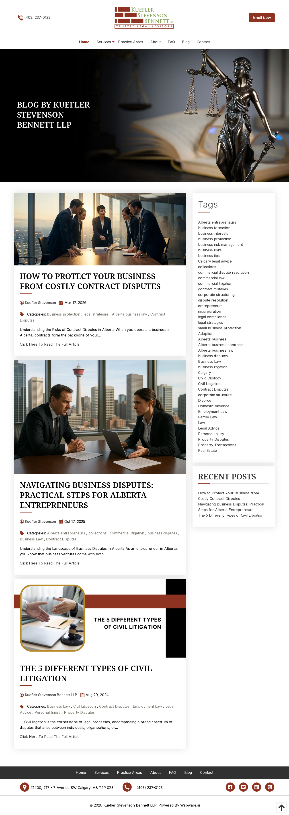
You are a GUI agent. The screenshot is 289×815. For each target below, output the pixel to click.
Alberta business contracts (221, 344)
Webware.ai (190, 805)
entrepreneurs (210, 306)
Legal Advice (208, 428)
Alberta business (212, 339)
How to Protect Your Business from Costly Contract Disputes (90, 281)
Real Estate (207, 450)
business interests (213, 233)
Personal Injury (48, 712)
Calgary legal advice (215, 261)
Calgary (204, 372)
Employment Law (147, 706)
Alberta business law (129, 314)
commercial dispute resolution (223, 272)
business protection (63, 314)
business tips (209, 255)
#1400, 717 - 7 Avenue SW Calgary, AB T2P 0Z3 (66, 787)
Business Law (31, 539)
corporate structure (215, 395)
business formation (214, 228)
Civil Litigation (84, 706)
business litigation (213, 367)
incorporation (209, 311)
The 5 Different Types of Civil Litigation (86, 673)
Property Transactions (217, 445)
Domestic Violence (213, 406)
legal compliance (212, 317)
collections (97, 533)
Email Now (261, 17)
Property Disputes (79, 712)
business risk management (220, 244)
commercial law (211, 278)
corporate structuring (216, 294)
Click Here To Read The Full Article (50, 344)
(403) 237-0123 (34, 17)
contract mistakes (213, 289)
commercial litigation (127, 533)
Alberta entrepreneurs (66, 533)
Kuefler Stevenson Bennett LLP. (130, 805)
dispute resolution (213, 300)
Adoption (205, 333)
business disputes (162, 533)
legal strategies (96, 314)
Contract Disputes (61, 539)
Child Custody (209, 378)
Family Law (207, 417)
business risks (210, 250)
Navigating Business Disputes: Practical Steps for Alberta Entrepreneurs (86, 495)
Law (201, 422)
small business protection (219, 328)
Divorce (204, 400)
